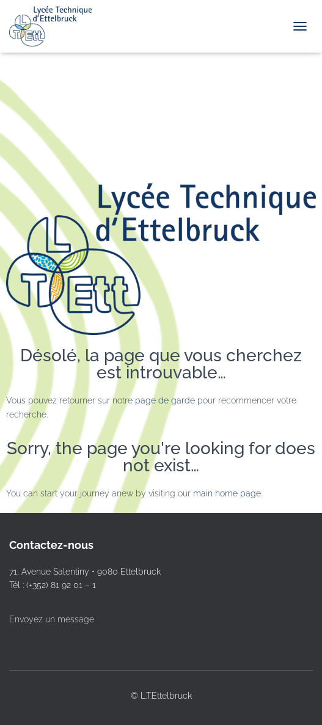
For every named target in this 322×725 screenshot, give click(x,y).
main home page (227, 493)
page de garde (165, 400)
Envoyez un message (51, 619)
